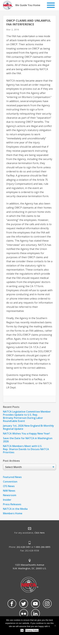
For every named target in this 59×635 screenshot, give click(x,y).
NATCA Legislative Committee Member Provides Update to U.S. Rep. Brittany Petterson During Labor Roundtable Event (27, 416)
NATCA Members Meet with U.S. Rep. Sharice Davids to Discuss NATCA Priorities (26, 449)
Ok (22, 630)
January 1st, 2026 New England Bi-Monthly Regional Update (28, 427)
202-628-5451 (24, 546)
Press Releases (12, 504)
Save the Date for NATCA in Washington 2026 (27, 439)
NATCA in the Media (15, 509)
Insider (7, 499)
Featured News (12, 477)
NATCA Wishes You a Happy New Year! (26, 433)
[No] (55, 625)
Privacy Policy (32, 630)
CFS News (9, 486)
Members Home (12, 513)
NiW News (9, 490)
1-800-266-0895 (42, 546)
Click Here (39, 532)
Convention (10, 481)
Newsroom (9, 495)
